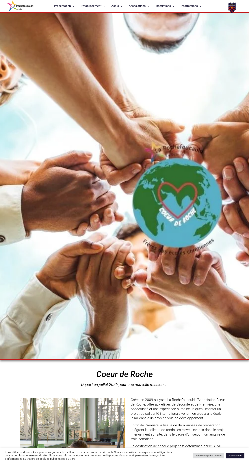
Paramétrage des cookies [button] (209, 455)
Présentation (64, 6)
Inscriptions (164, 6)
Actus (116, 6)
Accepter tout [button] (235, 455)
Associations (139, 6)
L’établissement (93, 6)
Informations (191, 6)
